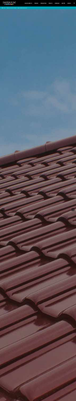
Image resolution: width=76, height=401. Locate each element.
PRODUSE (36, 3)
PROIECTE (50, 3)
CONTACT (69, 3)
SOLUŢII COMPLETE (28, 3)
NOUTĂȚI (63, 3)
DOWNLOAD (57, 3)
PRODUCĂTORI (43, 3)
